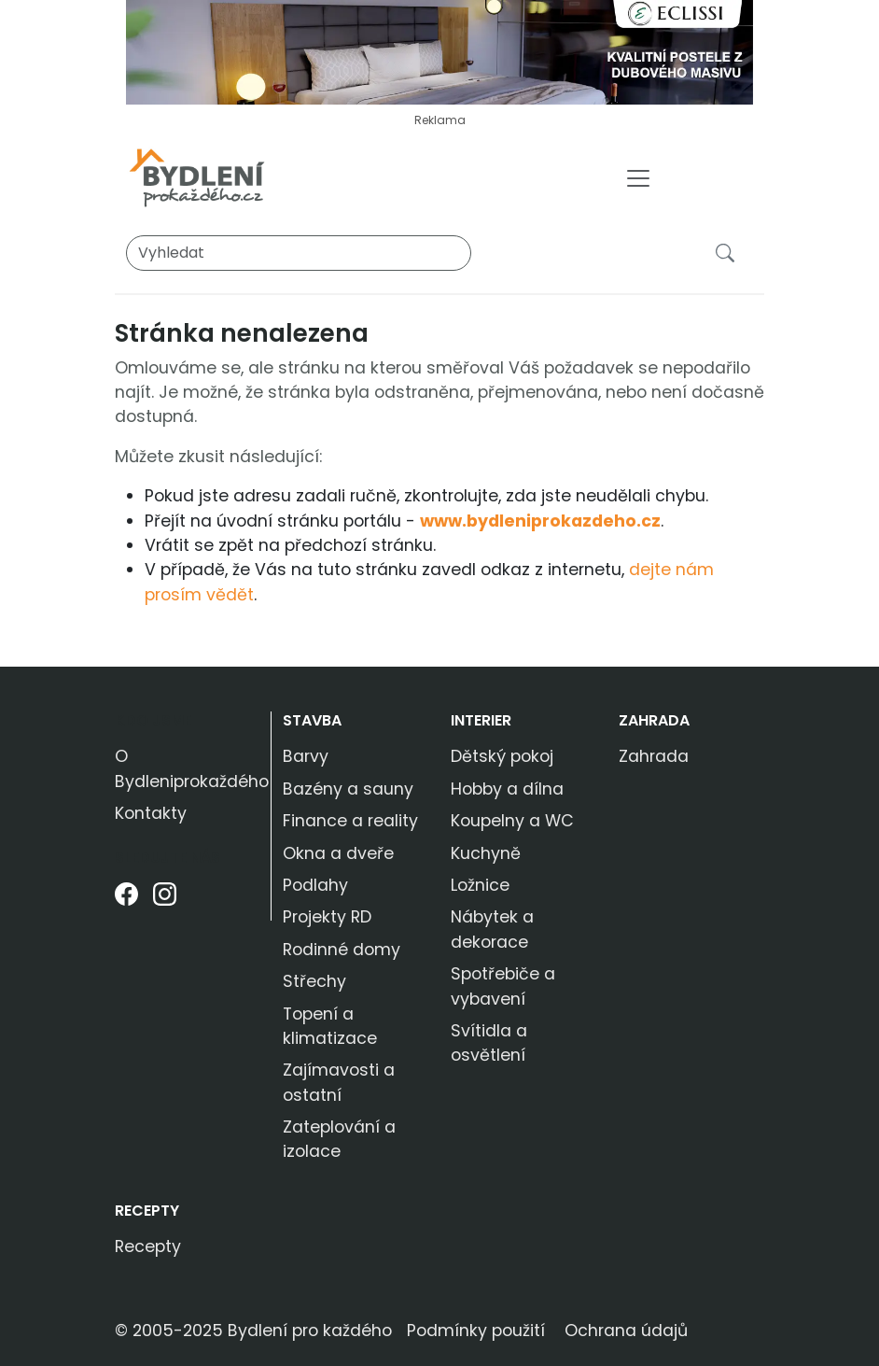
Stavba (312, 720)
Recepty (147, 1210)
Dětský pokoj (502, 756)
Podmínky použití (476, 1330)
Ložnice (480, 885)
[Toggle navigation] (638, 178)
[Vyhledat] (298, 253)
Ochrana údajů (626, 1330)
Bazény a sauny (348, 789)
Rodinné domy (341, 949)
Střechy (314, 981)
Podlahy (315, 885)
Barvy (305, 756)
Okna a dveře (338, 853)
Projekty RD (327, 917)
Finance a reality (350, 821)
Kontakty (151, 813)
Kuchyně (486, 853)
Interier (481, 720)
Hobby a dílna (507, 789)
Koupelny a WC (512, 821)
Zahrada (654, 720)
